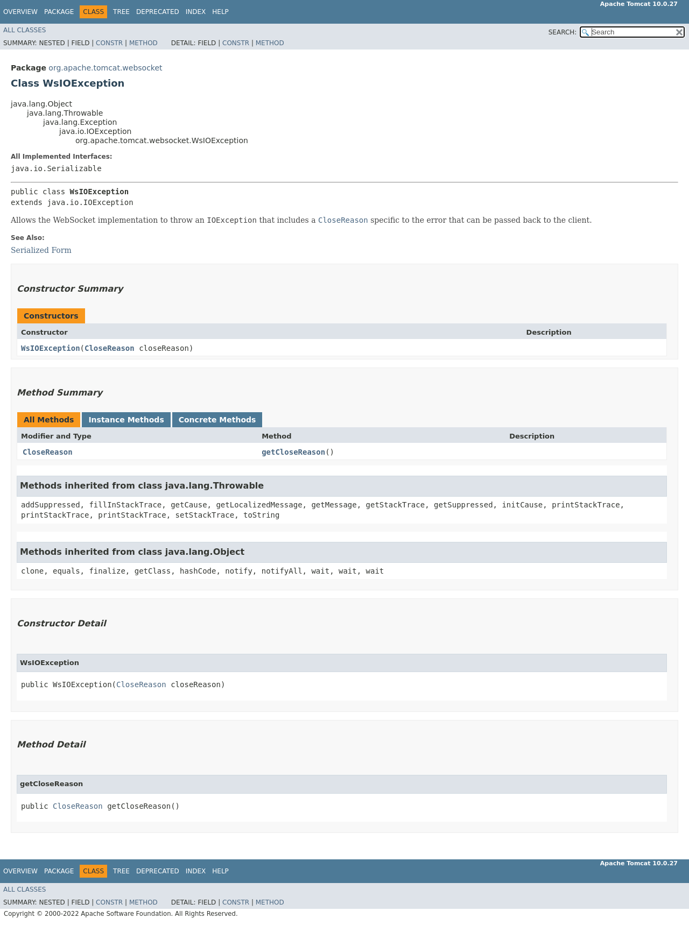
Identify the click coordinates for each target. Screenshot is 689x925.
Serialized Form (41, 250)
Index (196, 12)
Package (59, 12)
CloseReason (110, 348)
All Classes (24, 30)
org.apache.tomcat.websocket (105, 67)
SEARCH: (563, 32)
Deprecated (157, 12)
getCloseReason (293, 452)
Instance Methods (126, 419)
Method (143, 43)
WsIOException (50, 348)
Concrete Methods (217, 419)
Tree (121, 12)
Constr (109, 43)
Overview (20, 12)
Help (220, 12)
